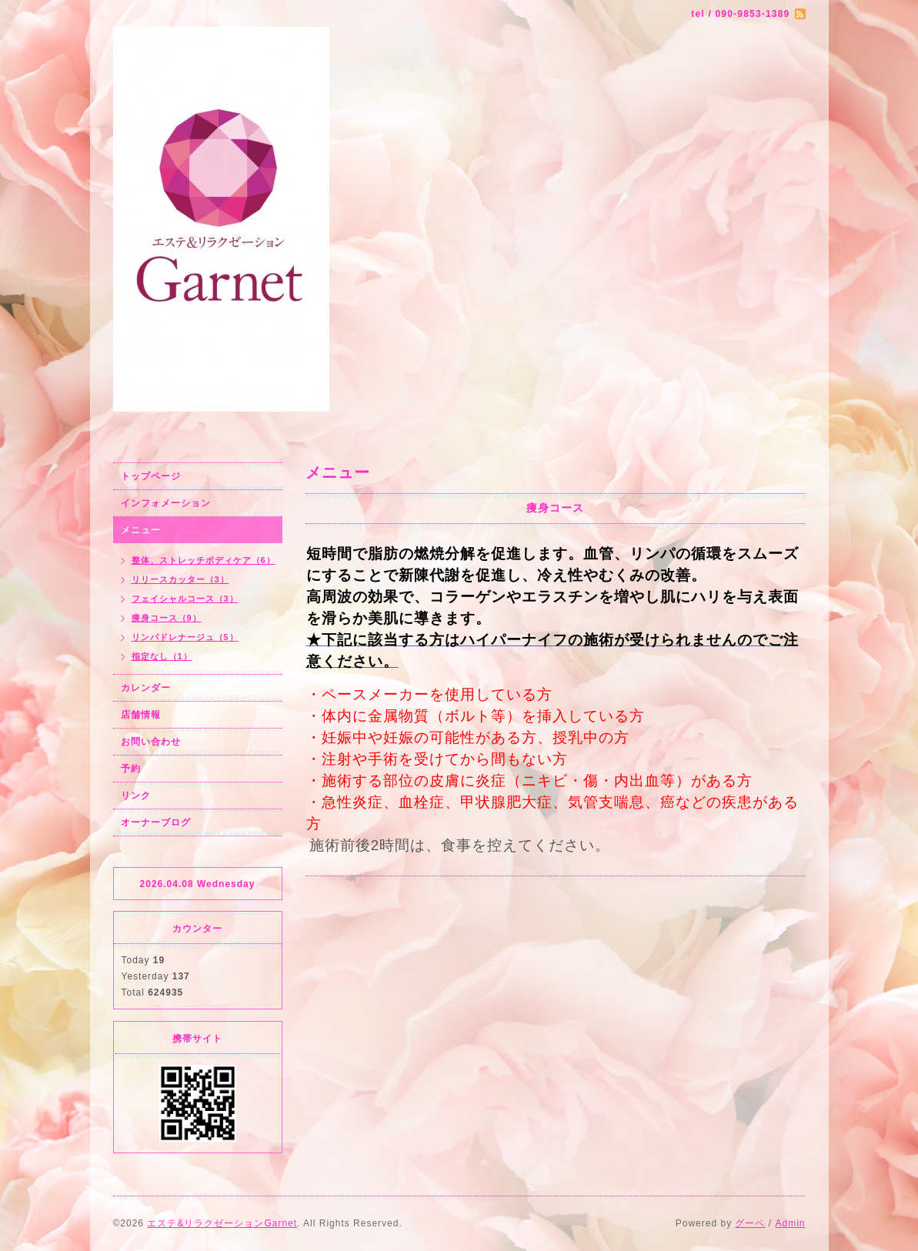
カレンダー (146, 687)
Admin (790, 1223)
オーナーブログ (156, 822)
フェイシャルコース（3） (185, 598)
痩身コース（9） (167, 617)
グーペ (750, 1223)
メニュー (141, 530)
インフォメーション (166, 503)
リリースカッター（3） (180, 579)
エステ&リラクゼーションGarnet (222, 1223)
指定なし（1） (162, 656)
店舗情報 (141, 714)
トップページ (151, 476)
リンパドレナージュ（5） (185, 637)
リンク (136, 795)
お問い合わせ (151, 741)
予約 (131, 768)
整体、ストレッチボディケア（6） (203, 560)
